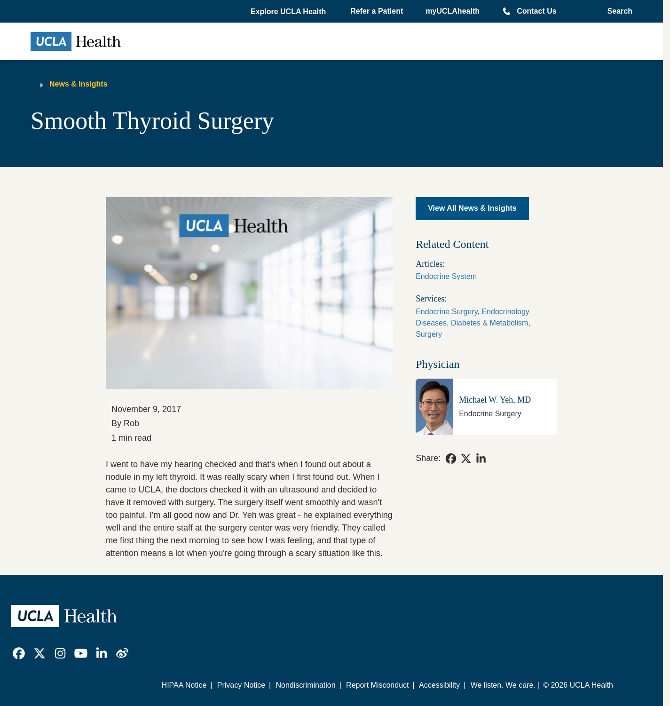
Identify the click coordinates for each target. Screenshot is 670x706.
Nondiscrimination (305, 685)
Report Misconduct (377, 685)
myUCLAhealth (453, 11)
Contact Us (536, 11)
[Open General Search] (617, 11)
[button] (289, 11)
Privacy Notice (241, 685)
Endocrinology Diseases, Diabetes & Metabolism (472, 317)
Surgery (429, 334)
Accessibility (439, 685)
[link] (450, 458)
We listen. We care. (503, 685)
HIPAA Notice (184, 685)
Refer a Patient (376, 11)
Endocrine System (446, 276)
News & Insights (78, 84)
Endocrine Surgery (446, 312)
